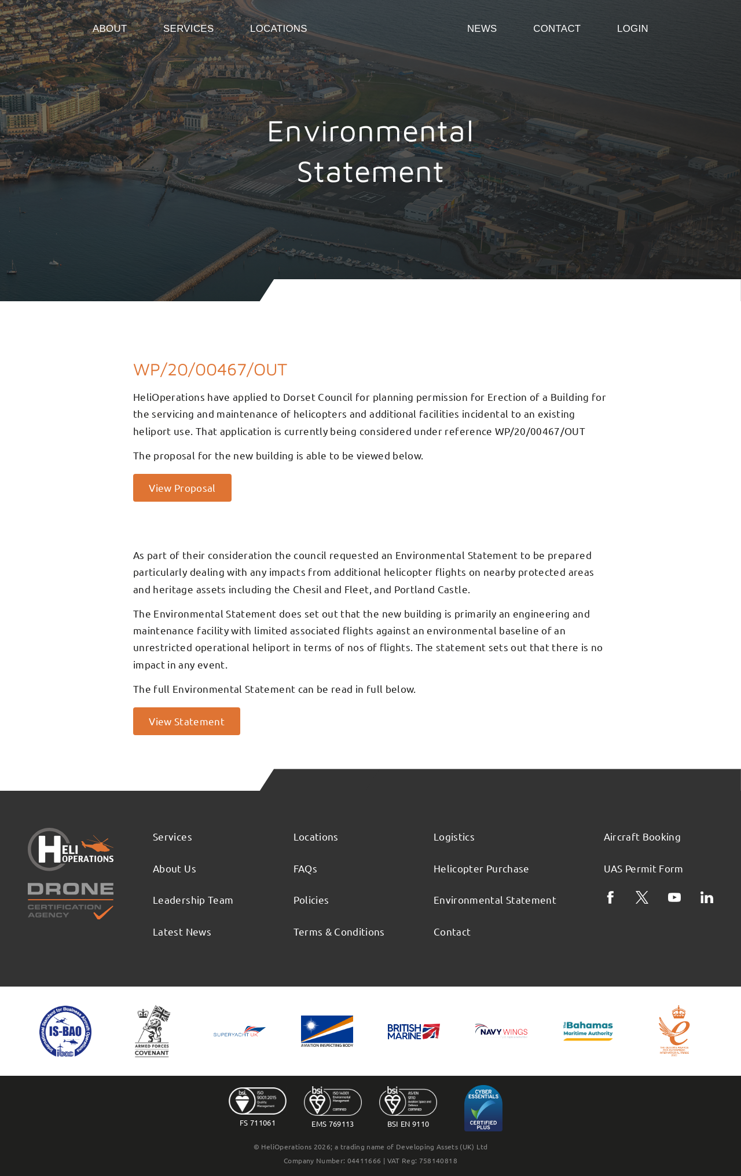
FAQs (305, 868)
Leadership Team (193, 899)
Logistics (454, 836)
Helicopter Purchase (482, 868)
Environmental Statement (495, 899)
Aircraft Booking (642, 836)
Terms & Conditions (339, 931)
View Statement (187, 721)
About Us (174, 868)
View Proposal (182, 487)
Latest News (182, 931)
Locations (278, 28)
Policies (311, 899)
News (482, 28)
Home (387, 28)
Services (188, 28)
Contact (557, 28)
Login (632, 28)
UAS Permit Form (644, 868)
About (110, 28)
